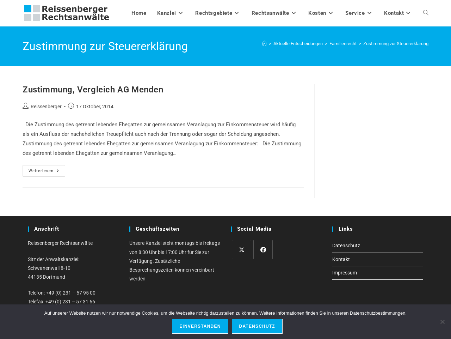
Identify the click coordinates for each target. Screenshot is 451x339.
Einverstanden (200, 326)
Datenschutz (346, 245)
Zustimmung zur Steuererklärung (395, 43)
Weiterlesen (47, 172)
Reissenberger (46, 106)
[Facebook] (263, 249)
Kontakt (341, 259)
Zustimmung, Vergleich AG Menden (93, 90)
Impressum (344, 273)
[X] (241, 249)
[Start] (264, 43)
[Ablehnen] (442, 321)
